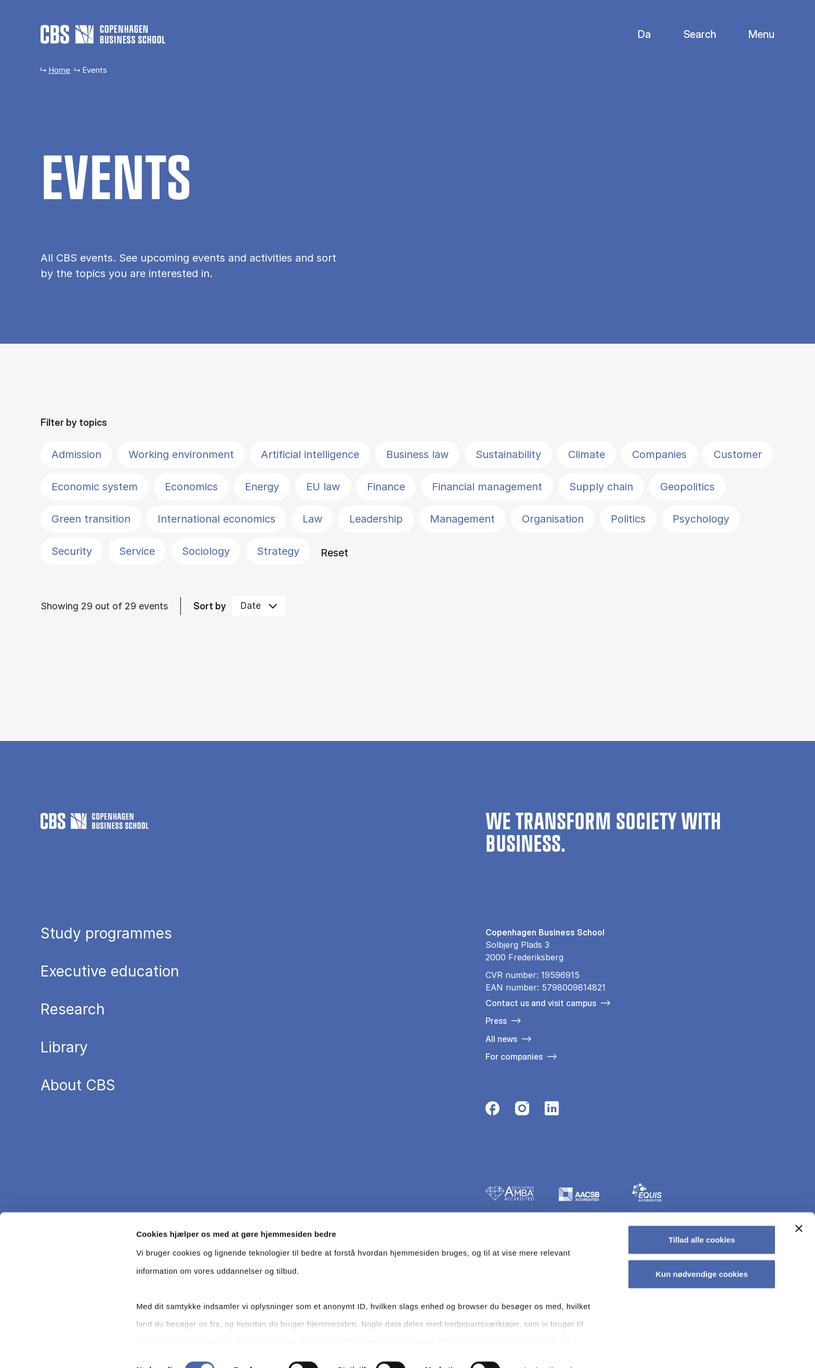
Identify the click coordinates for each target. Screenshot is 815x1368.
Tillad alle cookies (701, 1217)
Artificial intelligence (310, 454)
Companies (659, 454)
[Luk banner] (799, 1206)
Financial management (487, 486)
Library (64, 1047)
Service (137, 551)
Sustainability (508, 454)
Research (73, 1009)
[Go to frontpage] (103, 34)
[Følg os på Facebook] (492, 1111)
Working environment (181, 454)
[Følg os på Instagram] (522, 1111)
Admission (76, 454)
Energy (262, 486)
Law (312, 519)
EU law (323, 486)
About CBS (78, 1085)
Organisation (553, 519)
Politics (628, 519)
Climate (586, 454)
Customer (738, 454)
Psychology (701, 519)
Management (462, 519)
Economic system (94, 486)
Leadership (376, 519)
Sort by (209, 606)
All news (501, 1039)
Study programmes (106, 933)
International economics (216, 519)
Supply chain (601, 486)
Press (496, 1020)
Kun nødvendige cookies (701, 1251)
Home (59, 70)
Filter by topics (74, 422)
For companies (514, 1056)
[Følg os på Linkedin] (552, 1111)
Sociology (206, 551)
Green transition (90, 519)
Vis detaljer (540, 1347)
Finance (386, 486)
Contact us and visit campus (540, 1003)
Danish (635, 34)
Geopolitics (687, 486)
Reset (334, 552)
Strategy (278, 551)
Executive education (110, 971)
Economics (191, 486)
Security (71, 551)
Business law (417, 454)
